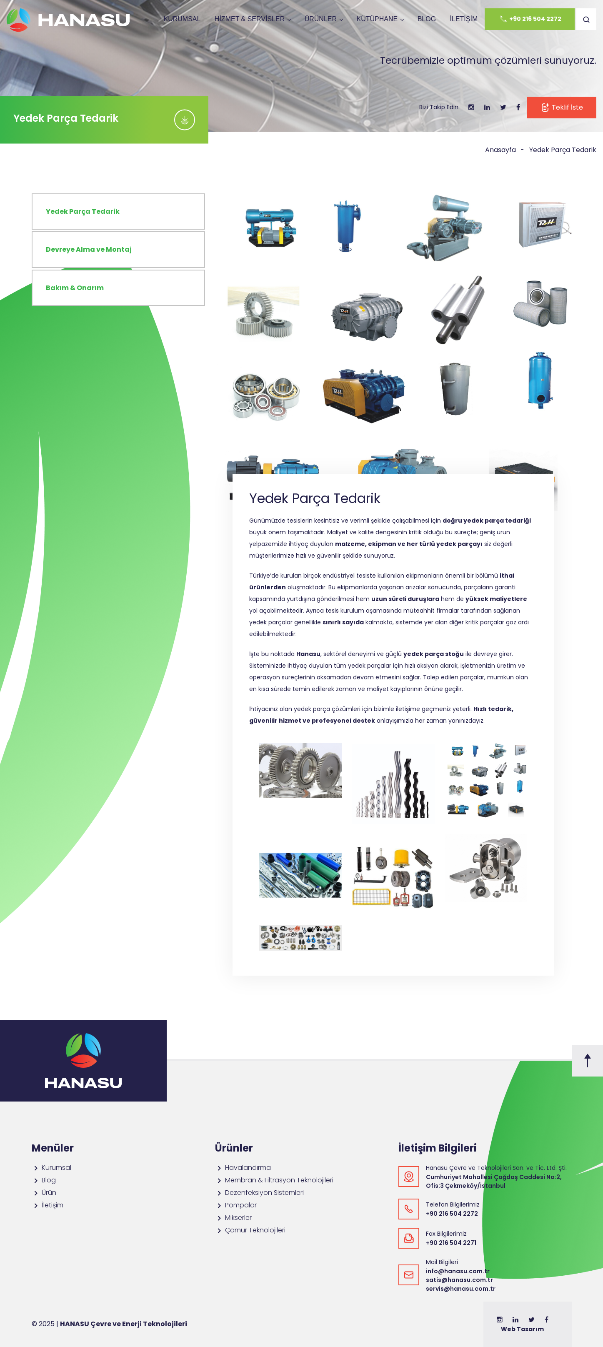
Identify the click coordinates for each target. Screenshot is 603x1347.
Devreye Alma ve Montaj (89, 249)
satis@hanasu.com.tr (459, 1280)
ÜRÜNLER (321, 19)
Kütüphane (377, 19)
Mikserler (233, 1217)
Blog (427, 19)
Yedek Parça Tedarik (562, 150)
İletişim (464, 19)
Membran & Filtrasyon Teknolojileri (274, 1180)
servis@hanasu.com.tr (460, 1288)
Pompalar (236, 1205)
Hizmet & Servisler (250, 19)
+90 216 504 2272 (529, 19)
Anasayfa (500, 150)
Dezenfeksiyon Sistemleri (259, 1192)
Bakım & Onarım (75, 288)
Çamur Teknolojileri (250, 1230)
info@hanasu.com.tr (458, 1271)
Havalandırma (243, 1167)
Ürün (44, 1192)
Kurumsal (181, 19)
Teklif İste (561, 108)
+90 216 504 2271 (451, 1243)
